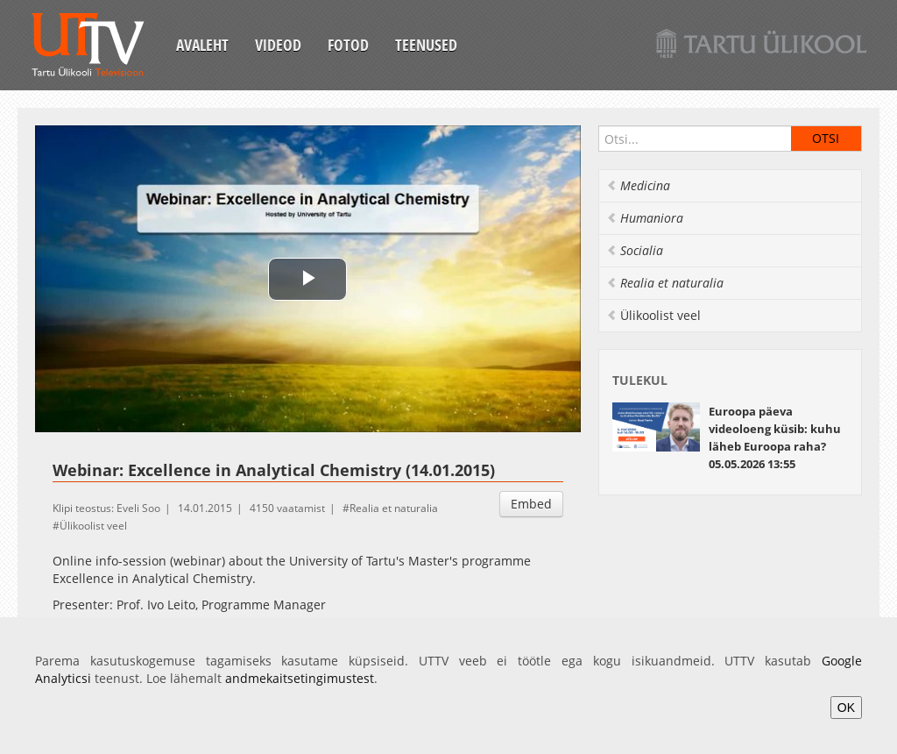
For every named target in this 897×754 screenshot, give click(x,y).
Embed (531, 503)
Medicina (638, 185)
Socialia (634, 250)
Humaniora (644, 218)
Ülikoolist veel (93, 525)
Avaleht (202, 44)
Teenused (426, 44)
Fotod (348, 44)
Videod (278, 44)
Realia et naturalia (394, 508)
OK (846, 708)
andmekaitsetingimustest (299, 678)
